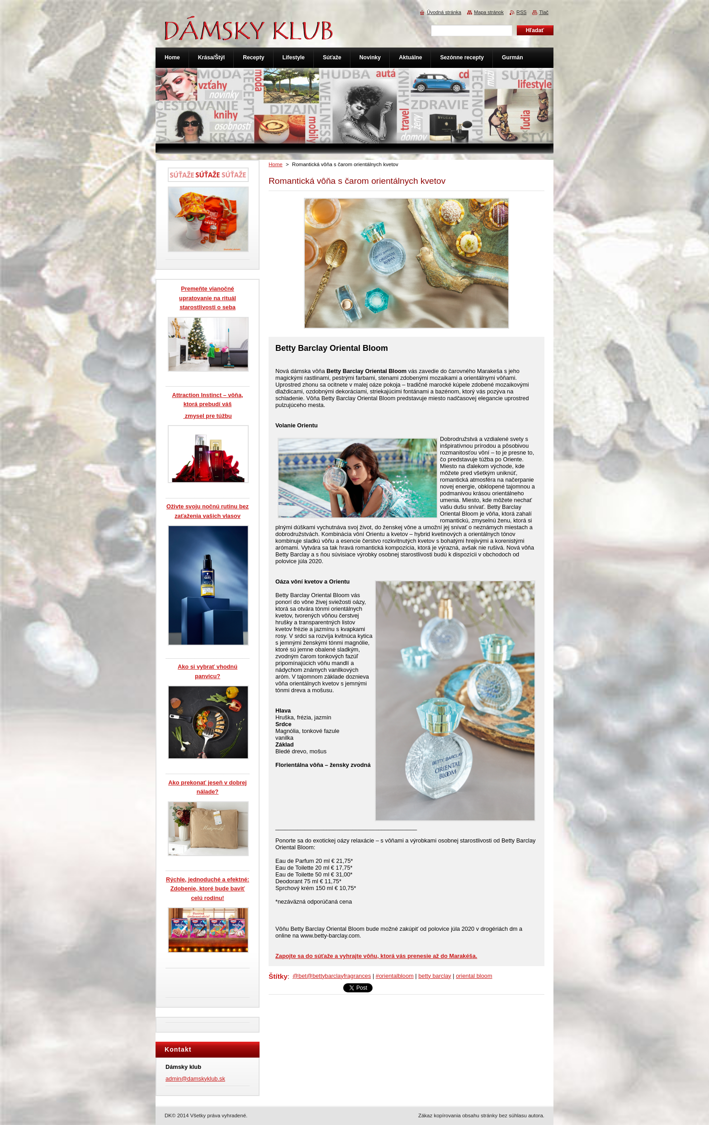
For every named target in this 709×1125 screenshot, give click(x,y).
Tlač (543, 12)
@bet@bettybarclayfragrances (332, 975)
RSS (521, 12)
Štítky (278, 976)
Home (276, 164)
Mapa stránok (489, 12)
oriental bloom (474, 975)
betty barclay (434, 975)
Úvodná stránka (444, 12)
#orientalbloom (395, 975)
